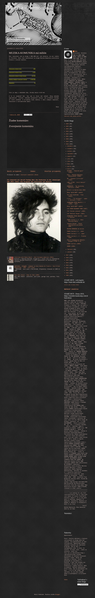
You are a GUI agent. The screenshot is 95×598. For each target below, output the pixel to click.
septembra (70, 153)
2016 (67, 257)
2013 (67, 265)
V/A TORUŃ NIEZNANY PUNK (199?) (77, 208)
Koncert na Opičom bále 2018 (76, 190)
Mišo (76, 51)
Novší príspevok (14, 171)
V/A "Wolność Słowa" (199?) (76, 213)
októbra (70, 151)
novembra (70, 148)
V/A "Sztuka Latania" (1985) (76, 211)
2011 (67, 270)
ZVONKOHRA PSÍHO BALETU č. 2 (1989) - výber (76, 203)
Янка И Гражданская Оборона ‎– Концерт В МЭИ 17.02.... (76, 240)
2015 (67, 260)
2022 (67, 134)
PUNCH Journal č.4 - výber (75, 231)
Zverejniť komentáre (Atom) (29, 174)
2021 (67, 136)
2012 (67, 267)
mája (69, 164)
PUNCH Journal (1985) (74, 243)
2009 (67, 275)
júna (69, 161)
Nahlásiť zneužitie (71, 289)
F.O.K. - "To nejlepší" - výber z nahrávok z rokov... (77, 199)
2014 (67, 262)
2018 (67, 144)
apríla (69, 166)
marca (69, 169)
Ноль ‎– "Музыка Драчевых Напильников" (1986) (75, 175)
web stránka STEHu (73, 284)
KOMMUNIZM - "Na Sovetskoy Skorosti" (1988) (75, 187)
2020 (67, 139)
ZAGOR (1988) (71, 246)
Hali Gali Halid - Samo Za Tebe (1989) (26, 275)
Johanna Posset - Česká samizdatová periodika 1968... (75, 225)
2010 (67, 273)
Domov (33, 171)
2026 (67, 123)
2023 (67, 131)
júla (69, 159)
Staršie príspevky (53, 171)
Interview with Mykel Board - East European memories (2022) (34, 257)
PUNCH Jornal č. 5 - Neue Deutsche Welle (75, 220)
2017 (67, 255)
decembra (70, 146)
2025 (67, 126)
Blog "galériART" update (75, 192)
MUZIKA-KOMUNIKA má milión (75, 229)
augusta (70, 156)
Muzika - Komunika (28, 8)
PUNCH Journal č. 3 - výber (76, 233)
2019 (67, 141)
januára (70, 252)
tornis (66, 284)
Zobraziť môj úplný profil (72, 116)
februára (70, 249)
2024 (67, 129)
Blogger (57, 594)
